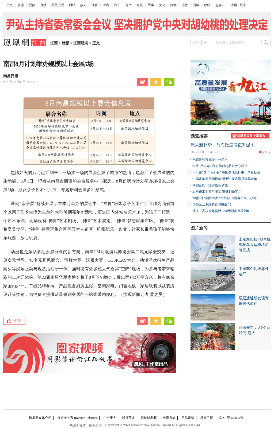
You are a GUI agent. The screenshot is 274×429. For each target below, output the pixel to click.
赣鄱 (65, 43)
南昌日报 (10, 76)
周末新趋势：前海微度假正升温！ (223, 145)
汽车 (117, 5)
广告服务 (109, 418)
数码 (207, 5)
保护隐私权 (149, 418)
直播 (43, 5)
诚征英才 (128, 418)
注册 (234, 5)
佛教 (184, 5)
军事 (151, 5)
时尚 (106, 5)
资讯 (21, 5)
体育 (95, 5)
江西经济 (80, 43)
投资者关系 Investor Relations (77, 418)
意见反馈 (187, 418)
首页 (9, 5)
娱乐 (83, 5)
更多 (218, 5)
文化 (162, 5)
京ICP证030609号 (231, 418)
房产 (128, 5)
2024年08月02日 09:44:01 (20, 82)
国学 (196, 5)
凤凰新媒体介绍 (40, 418)
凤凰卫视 (57, 5)
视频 (32, 5)
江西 (54, 43)
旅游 (173, 5)
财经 (72, 5)
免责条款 (169, 418)
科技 (139, 5)
